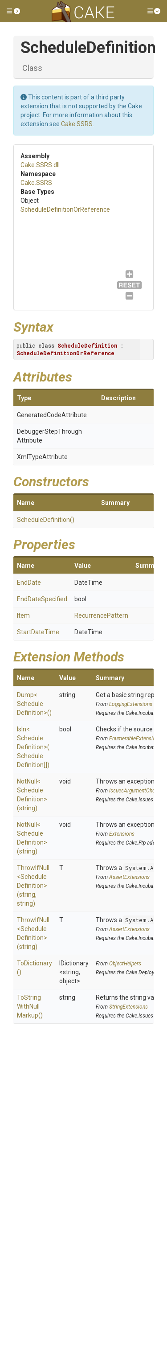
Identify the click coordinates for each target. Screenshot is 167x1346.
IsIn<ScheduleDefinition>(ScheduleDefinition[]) (33, 747)
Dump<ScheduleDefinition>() (34, 703)
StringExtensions (128, 1007)
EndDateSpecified (42, 599)
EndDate (29, 582)
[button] (13, 11)
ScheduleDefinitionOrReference (65, 209)
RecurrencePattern (101, 615)
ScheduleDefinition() (45, 519)
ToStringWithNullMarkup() (30, 1006)
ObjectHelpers (125, 963)
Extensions (121, 834)
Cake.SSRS (77, 123)
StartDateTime (38, 632)
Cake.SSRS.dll (40, 164)
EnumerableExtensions (135, 738)
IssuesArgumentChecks (136, 791)
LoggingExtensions (130, 704)
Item (23, 615)
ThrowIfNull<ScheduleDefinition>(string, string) (33, 885)
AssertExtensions (129, 877)
